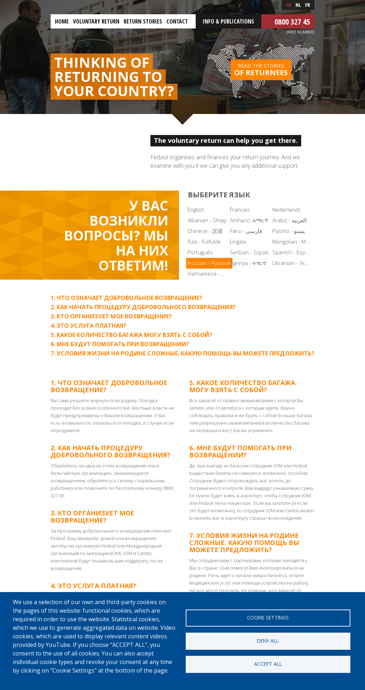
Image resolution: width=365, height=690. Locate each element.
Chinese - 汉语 (205, 230)
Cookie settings (268, 617)
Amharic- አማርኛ (249, 220)
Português (200, 252)
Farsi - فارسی (246, 230)
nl (298, 4)
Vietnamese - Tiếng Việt (207, 273)
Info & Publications (228, 21)
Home (62, 21)
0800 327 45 (292, 21)
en (288, 4)
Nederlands (286, 209)
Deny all (268, 640)
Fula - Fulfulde (204, 241)
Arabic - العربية (289, 220)
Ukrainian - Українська (292, 262)
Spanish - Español (292, 252)
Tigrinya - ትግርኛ (248, 262)
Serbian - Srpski (249, 252)
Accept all (268, 663)
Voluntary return (96, 21)
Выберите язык (219, 194)
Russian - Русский (209, 262)
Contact (177, 21)
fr (307, 4)
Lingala (238, 241)
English (195, 209)
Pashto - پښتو (288, 230)
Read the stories (261, 69)
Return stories (143, 21)
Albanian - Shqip (207, 220)
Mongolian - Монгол (292, 241)
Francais (240, 209)
